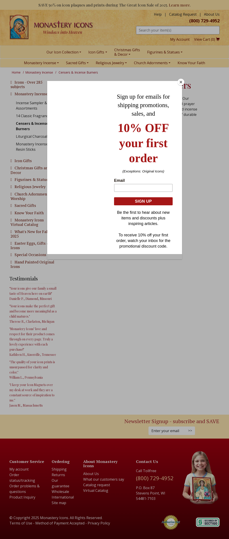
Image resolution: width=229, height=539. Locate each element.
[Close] (181, 82)
